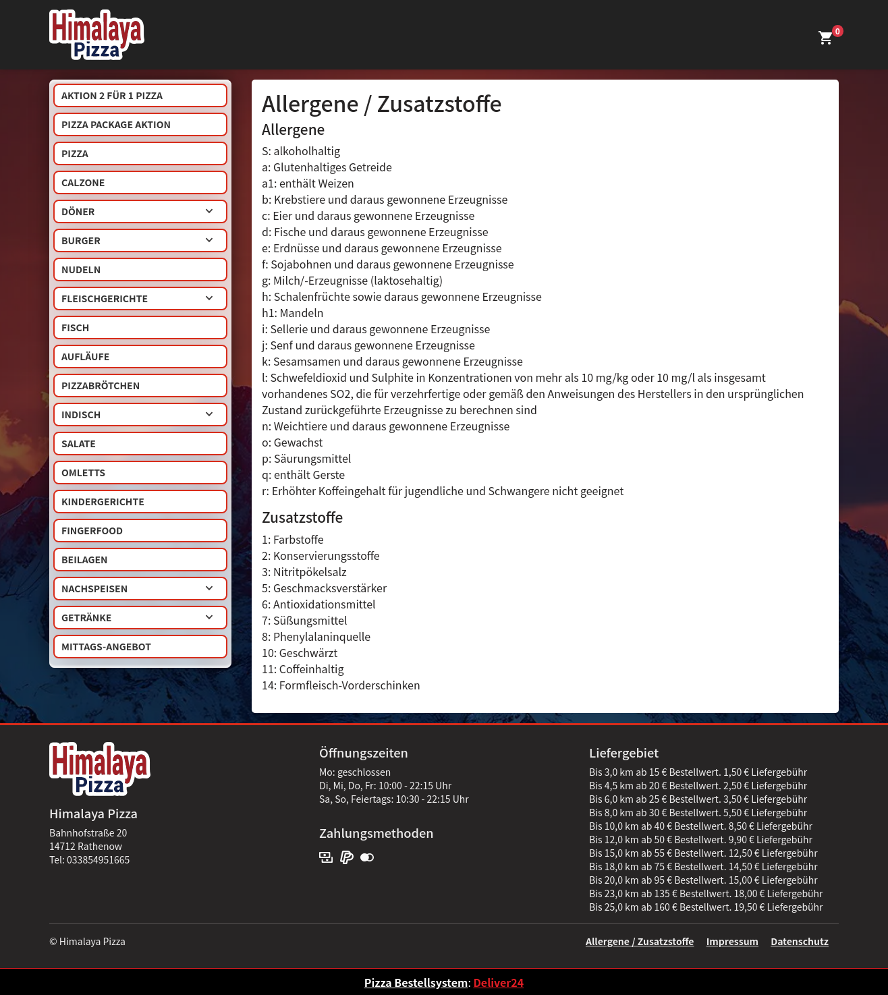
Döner (137, 211)
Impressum (732, 941)
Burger (137, 240)
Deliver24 (498, 982)
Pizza (74, 153)
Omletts (83, 472)
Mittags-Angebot (106, 646)
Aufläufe (85, 356)
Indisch (137, 414)
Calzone (83, 182)
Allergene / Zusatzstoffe (640, 941)
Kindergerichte (102, 501)
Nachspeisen (137, 588)
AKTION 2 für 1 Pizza (112, 95)
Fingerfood (92, 530)
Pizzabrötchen (100, 385)
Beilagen (84, 559)
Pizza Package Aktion (116, 124)
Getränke (137, 617)
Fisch (75, 327)
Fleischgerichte (137, 298)
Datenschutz (800, 941)
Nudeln (81, 269)
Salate (78, 443)
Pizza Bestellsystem (416, 982)
